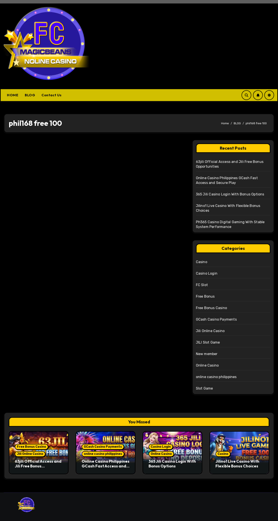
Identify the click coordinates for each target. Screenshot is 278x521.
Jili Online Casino (210, 331)
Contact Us (51, 95)
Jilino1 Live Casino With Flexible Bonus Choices (237, 464)
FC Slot (202, 285)
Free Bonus (205, 296)
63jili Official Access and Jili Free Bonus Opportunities (38, 466)
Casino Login (206, 273)
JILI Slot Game (208, 342)
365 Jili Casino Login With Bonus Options (230, 194)
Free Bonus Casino (211, 308)
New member (207, 354)
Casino (201, 262)
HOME (12, 95)
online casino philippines (216, 377)
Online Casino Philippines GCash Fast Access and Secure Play (105, 466)
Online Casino (207, 365)
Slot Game (204, 388)
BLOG (30, 95)
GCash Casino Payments (216, 319)
